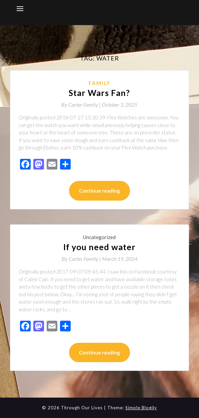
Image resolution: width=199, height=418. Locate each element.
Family (99, 83)
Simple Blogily (141, 407)
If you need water (99, 247)
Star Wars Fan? (99, 93)
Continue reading (99, 191)
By (81, 104)
